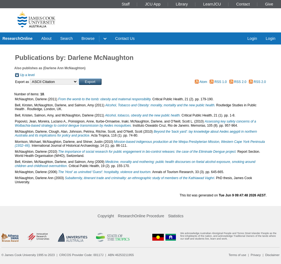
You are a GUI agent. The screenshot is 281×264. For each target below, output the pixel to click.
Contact (243, 4)
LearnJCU (212, 4)
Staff (126, 4)
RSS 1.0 (221, 82)
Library (182, 4)
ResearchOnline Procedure (141, 216)
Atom (203, 82)
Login (252, 38)
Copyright (106, 216)
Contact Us (125, 38)
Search (66, 38)
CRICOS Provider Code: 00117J (81, 255)
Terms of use (237, 255)
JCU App (153, 4)
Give (269, 4)
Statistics (175, 216)
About (46, 38)
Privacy (256, 255)
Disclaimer (272, 255)
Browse (88, 38)
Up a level (27, 75)
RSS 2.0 (240, 82)
